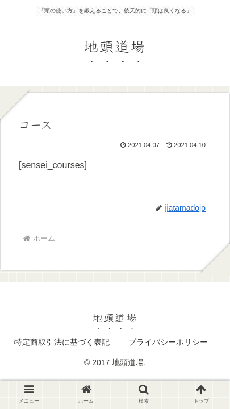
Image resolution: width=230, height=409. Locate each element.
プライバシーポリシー (168, 342)
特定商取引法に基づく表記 (62, 342)
